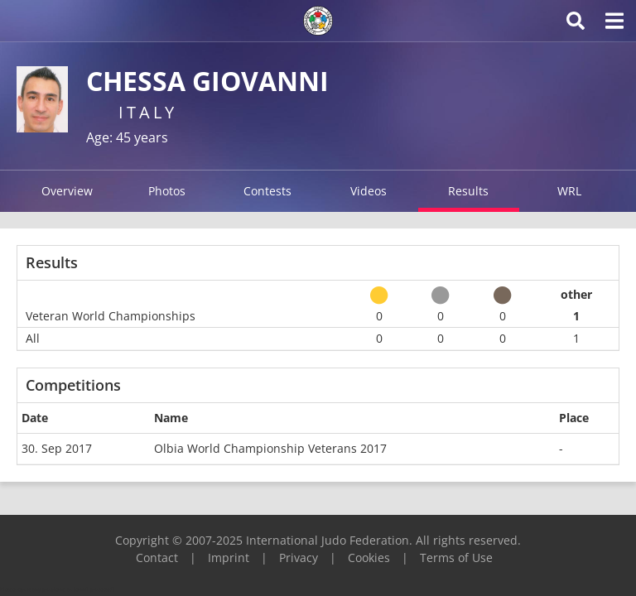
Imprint (228, 557)
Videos (368, 191)
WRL (569, 191)
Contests (267, 191)
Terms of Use (456, 557)
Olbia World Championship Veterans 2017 (270, 448)
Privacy (298, 557)
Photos (167, 191)
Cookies (369, 557)
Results (468, 191)
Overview (67, 191)
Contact (157, 557)
